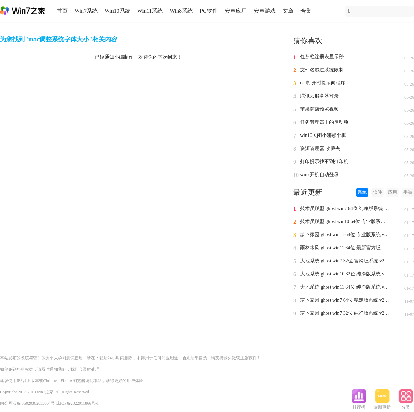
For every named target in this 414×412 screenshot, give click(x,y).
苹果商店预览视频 (319, 109)
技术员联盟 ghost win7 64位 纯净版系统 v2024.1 (345, 208)
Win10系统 (117, 11)
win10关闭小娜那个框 (323, 135)
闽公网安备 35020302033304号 (27, 403)
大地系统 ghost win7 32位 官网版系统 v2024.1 (345, 260)
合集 (306, 11)
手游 (407, 192)
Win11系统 (150, 11)
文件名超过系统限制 (322, 69)
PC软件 (209, 11)
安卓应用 (236, 11)
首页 (62, 11)
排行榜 (359, 405)
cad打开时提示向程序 (322, 83)
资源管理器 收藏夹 (320, 148)
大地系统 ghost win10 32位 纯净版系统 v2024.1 (345, 274)
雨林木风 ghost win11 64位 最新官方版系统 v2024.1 (345, 247)
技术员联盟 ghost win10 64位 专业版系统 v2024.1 (345, 221)
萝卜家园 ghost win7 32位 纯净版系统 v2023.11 (345, 313)
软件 (377, 192)
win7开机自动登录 (319, 174)
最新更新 (382, 405)
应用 (392, 192)
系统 (362, 192)
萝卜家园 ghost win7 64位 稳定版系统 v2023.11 (345, 300)
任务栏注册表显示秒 (322, 56)
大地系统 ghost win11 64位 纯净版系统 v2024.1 (345, 287)
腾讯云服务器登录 (319, 96)
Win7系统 (86, 11)
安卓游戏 (265, 11)
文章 (288, 11)
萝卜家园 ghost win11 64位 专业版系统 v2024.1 (345, 234)
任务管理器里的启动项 (324, 122)
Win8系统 (181, 11)
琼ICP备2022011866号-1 (77, 403)
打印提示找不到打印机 (324, 161)
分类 (405, 405)
